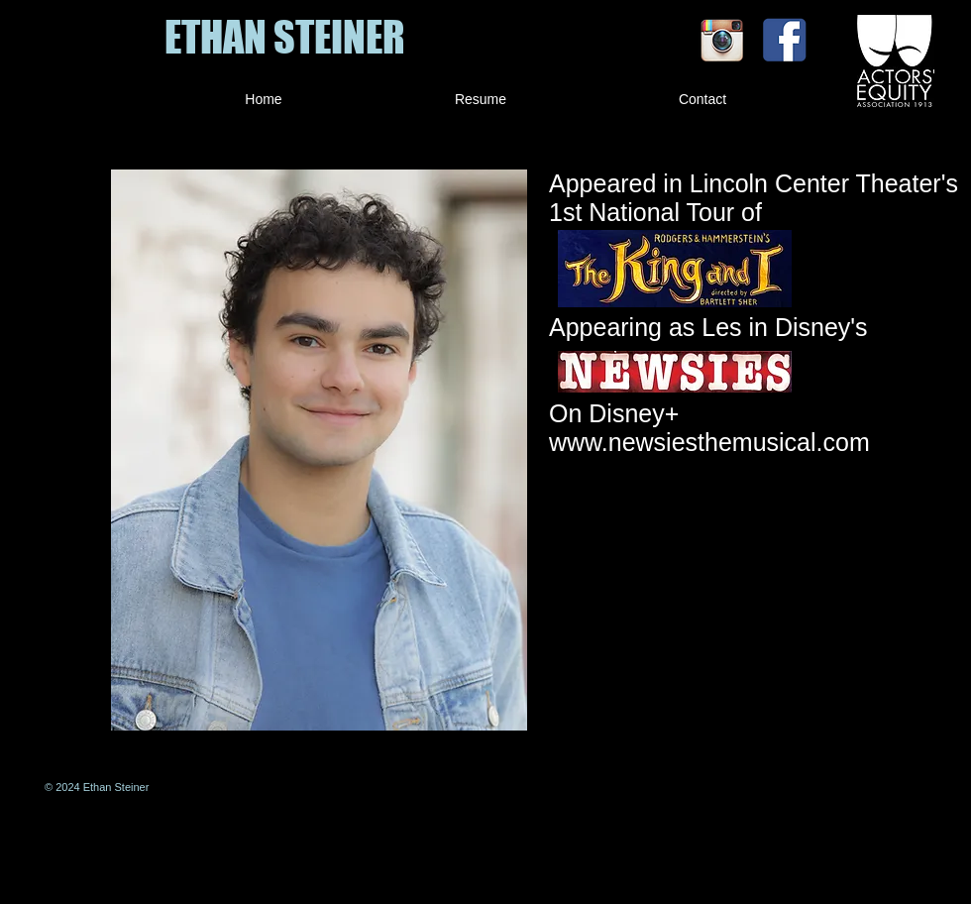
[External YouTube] (753, 608)
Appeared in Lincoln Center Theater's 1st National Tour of (753, 198)
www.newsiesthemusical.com (709, 442)
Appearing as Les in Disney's (712, 327)
